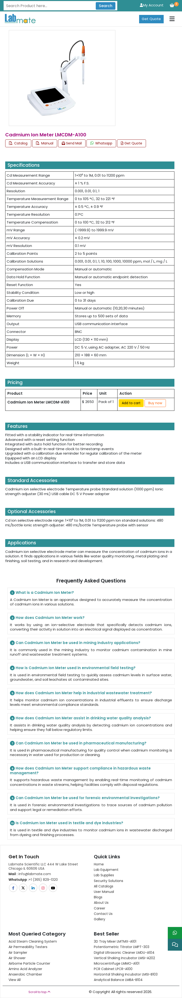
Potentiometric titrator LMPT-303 (121, 947)
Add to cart (131, 403)
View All (15, 980)
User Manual (104, 892)
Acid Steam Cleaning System (33, 941)
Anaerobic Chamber (25, 974)
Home (99, 864)
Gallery (99, 919)
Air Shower (17, 958)
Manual (44, 143)
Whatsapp (101, 143)
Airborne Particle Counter (29, 963)
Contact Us (103, 914)
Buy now (155, 403)
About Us (101, 902)
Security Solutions (108, 881)
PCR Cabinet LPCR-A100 (113, 969)
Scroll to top (39, 992)
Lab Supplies (104, 875)
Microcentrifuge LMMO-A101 (116, 963)
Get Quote (151, 18)
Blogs (98, 897)
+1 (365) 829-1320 (33, 879)
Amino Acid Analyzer (25, 969)
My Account (152, 5)
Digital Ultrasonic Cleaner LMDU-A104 (124, 952)
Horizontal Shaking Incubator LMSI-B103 (126, 974)
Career (99, 908)
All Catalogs (103, 886)
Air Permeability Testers (28, 947)
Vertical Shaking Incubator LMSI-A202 (124, 958)
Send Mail (72, 143)
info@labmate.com (30, 874)
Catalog (18, 143)
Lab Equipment (106, 870)
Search (105, 6)
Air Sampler (18, 952)
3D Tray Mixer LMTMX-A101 (115, 941)
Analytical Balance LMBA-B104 (118, 980)
